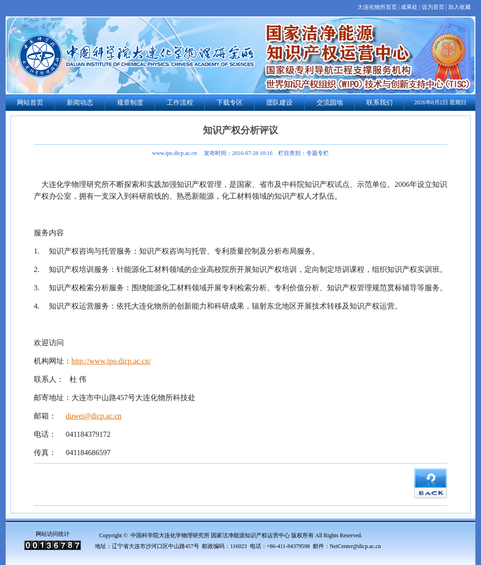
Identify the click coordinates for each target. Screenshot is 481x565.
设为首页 (433, 7)
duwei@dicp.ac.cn (94, 416)
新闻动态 (80, 102)
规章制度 (130, 102)
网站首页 (30, 102)
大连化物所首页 (377, 7)
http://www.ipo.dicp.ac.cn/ (111, 361)
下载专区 (230, 102)
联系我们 (379, 102)
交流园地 (330, 102)
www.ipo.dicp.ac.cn (174, 153)
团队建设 (279, 102)
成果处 (409, 7)
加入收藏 (459, 7)
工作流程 (180, 102)
